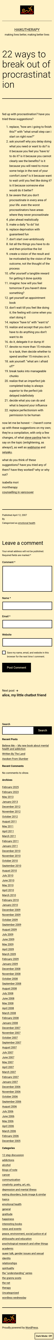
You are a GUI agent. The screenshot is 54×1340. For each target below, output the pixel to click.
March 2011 (9, 836)
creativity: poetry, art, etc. (16, 1184)
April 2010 (8, 890)
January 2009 (10, 963)
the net (6, 1282)
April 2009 (8, 949)
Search (6, 724)
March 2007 (9, 1071)
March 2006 (9, 1131)
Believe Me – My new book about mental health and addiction (25, 747)
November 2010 (11, 855)
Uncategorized (10, 1292)
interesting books (12, 1223)
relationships (9, 1263)
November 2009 (11, 914)
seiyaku (7, 452)
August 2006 (9, 1106)
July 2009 (7, 934)
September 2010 (11, 865)
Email (6, 616)
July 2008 (7, 993)
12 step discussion (13, 1155)
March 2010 (9, 895)
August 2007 (9, 1047)
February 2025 (10, 787)
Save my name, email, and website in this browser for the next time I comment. (28, 654)
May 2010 (8, 885)
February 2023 (10, 791)
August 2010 (9, 870)
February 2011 (10, 841)
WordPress (31, 1327)
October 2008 (10, 978)
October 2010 (10, 860)
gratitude (7, 1214)
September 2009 (11, 924)
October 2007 (10, 1037)
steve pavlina (33, 437)
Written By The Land (13, 753)
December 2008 (11, 968)
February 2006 (10, 1135)
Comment (8, 562)
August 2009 (9, 929)
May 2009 (8, 944)
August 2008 (9, 988)
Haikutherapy (27, 30)
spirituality (8, 1268)
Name (6, 598)
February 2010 (10, 900)
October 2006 (10, 1096)
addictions (8, 1160)
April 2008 (8, 1008)
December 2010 (11, 850)
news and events (11, 1228)
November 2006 (11, 1091)
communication (11, 1179)
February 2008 (10, 1017)
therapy (6, 1287)
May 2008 (8, 1003)
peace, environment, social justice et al (24, 1233)
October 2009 (10, 919)
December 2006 (11, 1086)
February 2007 (10, 1077)
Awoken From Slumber (15, 758)
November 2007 (11, 1032)
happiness (8, 1219)
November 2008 (11, 973)
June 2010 (8, 880)
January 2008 (10, 1022)
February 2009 (10, 959)
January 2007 (10, 1081)
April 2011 (8, 831)
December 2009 (11, 909)
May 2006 (8, 1121)
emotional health (26, 523)
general (6, 1209)
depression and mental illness (19, 1189)
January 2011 (10, 846)
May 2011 (8, 826)
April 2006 (8, 1126)
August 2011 (9, 821)
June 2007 (8, 1057)
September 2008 (11, 983)
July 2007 (7, 1052)
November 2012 (11, 811)
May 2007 (8, 1062)
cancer (6, 1174)
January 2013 (10, 801)
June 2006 (8, 1116)
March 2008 (9, 1013)
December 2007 (11, 1027)
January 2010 (10, 904)
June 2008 (8, 998)
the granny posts (11, 1277)
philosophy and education (17, 1238)
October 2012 (10, 816)
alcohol (6, 1164)
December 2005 (11, 1140)
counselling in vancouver (18, 492)
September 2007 (11, 1042)
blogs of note (9, 1169)
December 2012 (11, 806)
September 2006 (11, 1101)
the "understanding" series (17, 1273)
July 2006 (7, 1111)
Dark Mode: (44, 1336)
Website (7, 634)
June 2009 (8, 939)
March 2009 (9, 954)
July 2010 (7, 875)
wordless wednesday (14, 1297)
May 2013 (8, 796)
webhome (33, 447)
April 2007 (8, 1067)
